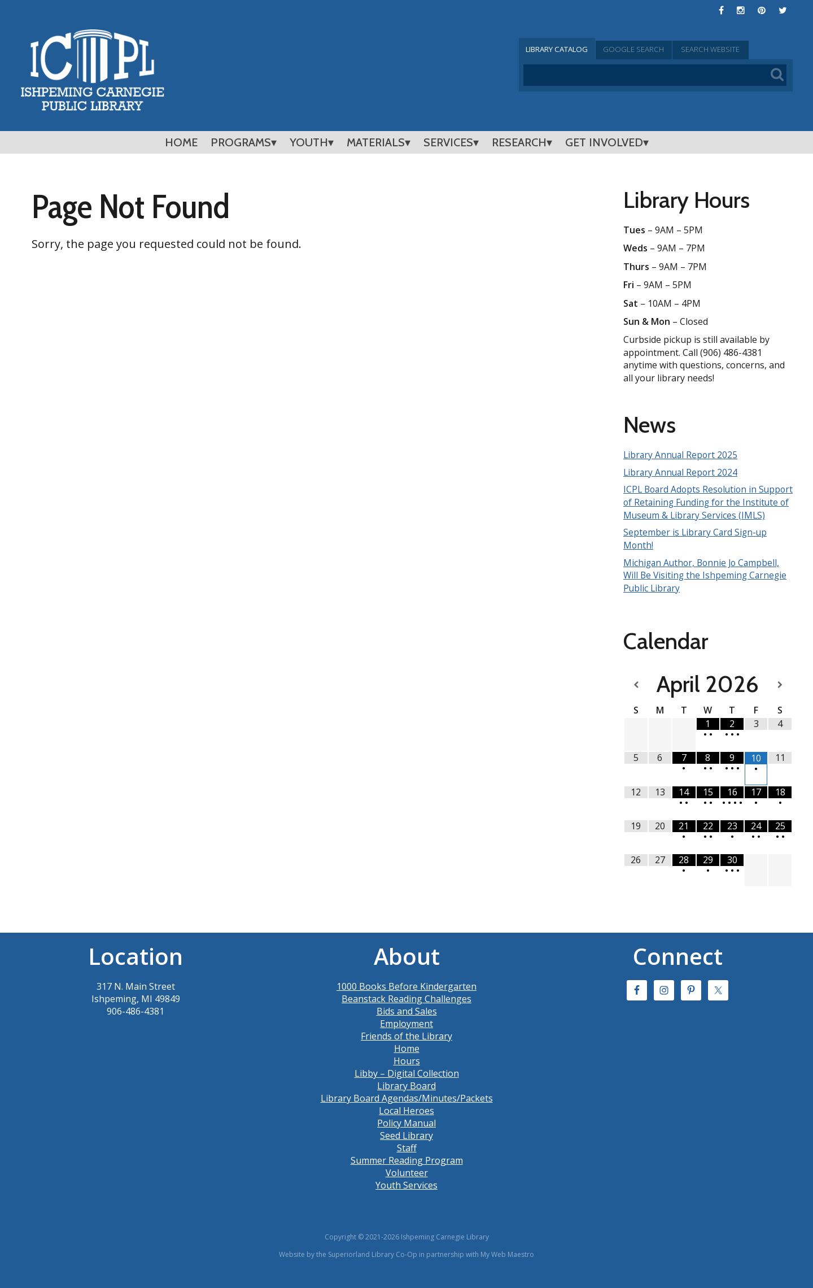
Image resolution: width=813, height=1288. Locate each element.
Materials (376, 142)
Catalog (564, 49)
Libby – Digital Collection (407, 1084)
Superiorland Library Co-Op (372, 1265)
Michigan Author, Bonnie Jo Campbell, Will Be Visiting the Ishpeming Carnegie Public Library (706, 587)
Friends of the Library (406, 1047)
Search (747, 49)
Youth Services (406, 1196)
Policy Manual (406, 1134)
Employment (406, 1034)
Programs (241, 142)
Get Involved (604, 142)
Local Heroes (406, 1121)
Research (519, 142)
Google (656, 49)
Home (181, 142)
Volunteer (407, 1183)
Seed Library (406, 1146)
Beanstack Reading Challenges (406, 1009)
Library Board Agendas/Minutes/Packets (407, 1109)
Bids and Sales (407, 1022)
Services (448, 142)
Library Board (406, 1096)
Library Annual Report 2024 (681, 471)
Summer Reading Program (407, 1171)
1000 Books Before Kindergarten (406, 997)
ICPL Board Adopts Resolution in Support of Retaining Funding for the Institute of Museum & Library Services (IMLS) (705, 508)
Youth (309, 142)
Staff (407, 1158)
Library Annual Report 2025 (681, 455)
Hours (407, 1071)
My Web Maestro (507, 1265)
